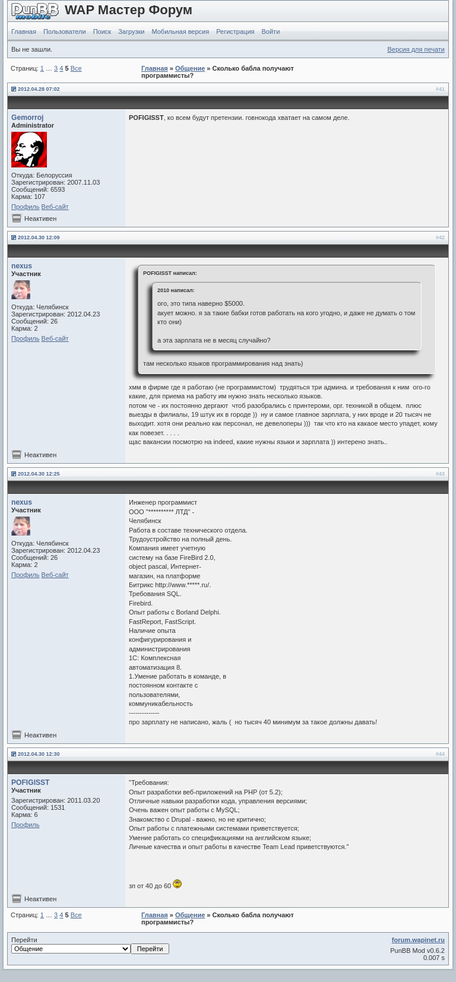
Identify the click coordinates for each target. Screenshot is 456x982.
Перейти (90, 945)
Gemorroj (27, 117)
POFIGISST (30, 782)
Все (76, 68)
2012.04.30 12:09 (39, 237)
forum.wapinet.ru (418, 939)
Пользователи (64, 31)
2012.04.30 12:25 (39, 474)
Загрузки (131, 31)
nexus (21, 266)
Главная (23, 31)
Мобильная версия (180, 31)
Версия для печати (416, 49)
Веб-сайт (55, 206)
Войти (271, 31)
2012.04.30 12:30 (39, 754)
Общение (190, 68)
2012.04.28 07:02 (39, 89)
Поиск (102, 31)
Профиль (25, 206)
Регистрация (235, 31)
